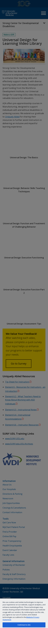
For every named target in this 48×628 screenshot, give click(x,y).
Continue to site (24, 625)
